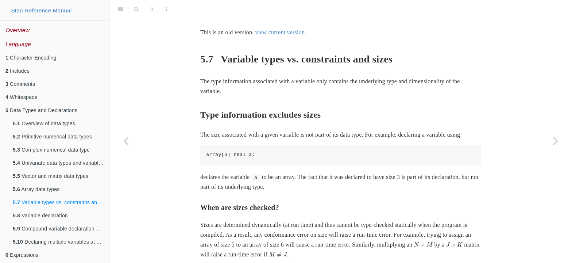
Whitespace (21, 97)
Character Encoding (30, 58)
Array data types (36, 189)
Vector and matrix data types (50, 176)
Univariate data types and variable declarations (61, 163)
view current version (280, 14)
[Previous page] (125, 140)
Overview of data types (44, 123)
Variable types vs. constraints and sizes (61, 202)
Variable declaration (40, 215)
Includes (17, 71)
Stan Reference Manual (41, 10)
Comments (20, 84)
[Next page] (555, 140)
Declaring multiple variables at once (60, 242)
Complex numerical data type (51, 150)
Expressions (22, 255)
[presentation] (423, 226)
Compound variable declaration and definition (61, 229)
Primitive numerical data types (52, 137)
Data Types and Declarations (41, 110)
